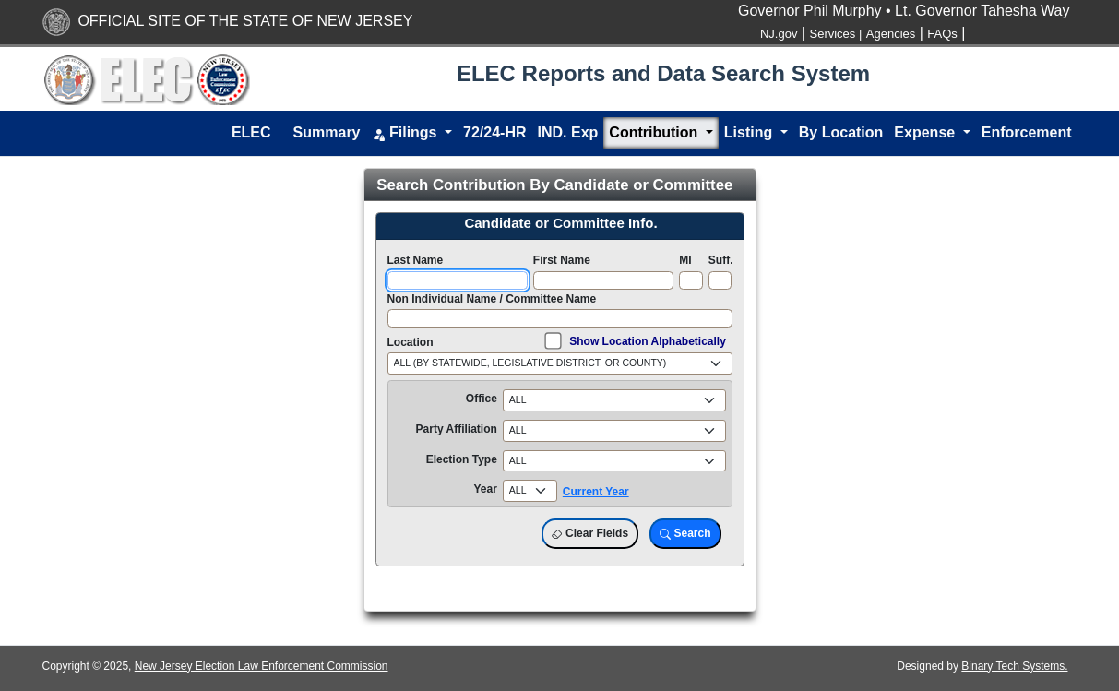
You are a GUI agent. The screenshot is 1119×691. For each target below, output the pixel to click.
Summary (327, 132)
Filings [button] (406, 133)
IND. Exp (568, 132)
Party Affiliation (456, 429)
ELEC (251, 132)
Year (484, 489)
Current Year (596, 491)
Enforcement (1027, 132)
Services (835, 34)
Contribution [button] (655, 132)
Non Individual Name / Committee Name (492, 298)
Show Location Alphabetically (647, 341)
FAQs (942, 34)
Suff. (720, 260)
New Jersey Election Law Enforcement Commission (261, 666)
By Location (841, 132)
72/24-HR (494, 132)
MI (685, 260)
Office (481, 398)
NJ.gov (778, 34)
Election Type (461, 459)
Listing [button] (750, 132)
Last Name (415, 260)
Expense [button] (926, 132)
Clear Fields (590, 534)
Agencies (890, 34)
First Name (561, 260)
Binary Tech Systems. (1014, 666)
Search (685, 534)
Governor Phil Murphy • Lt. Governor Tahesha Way (904, 10)
